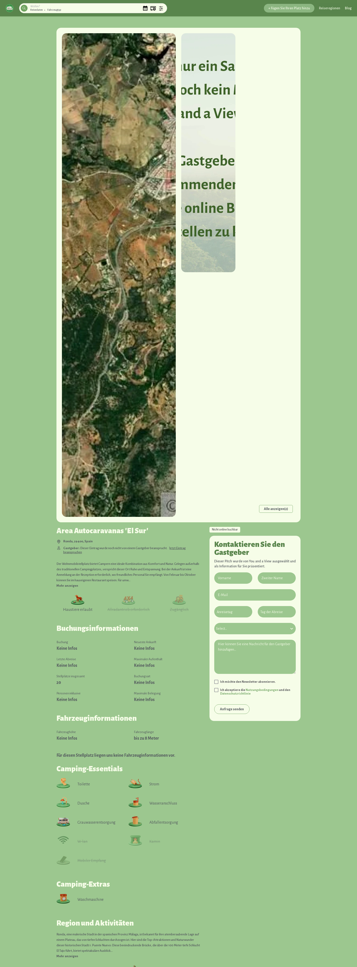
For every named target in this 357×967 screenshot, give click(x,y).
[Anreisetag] (233, 611)
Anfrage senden (232, 709)
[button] (9, 8)
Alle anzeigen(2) (276, 509)
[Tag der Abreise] (277, 611)
